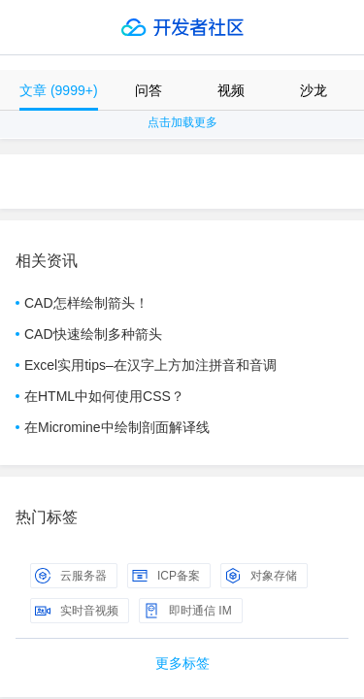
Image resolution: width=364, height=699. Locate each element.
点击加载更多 (182, 122)
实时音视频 (76, 610)
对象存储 (261, 575)
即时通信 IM (188, 610)
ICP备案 (166, 575)
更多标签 (182, 663)
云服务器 (71, 575)
